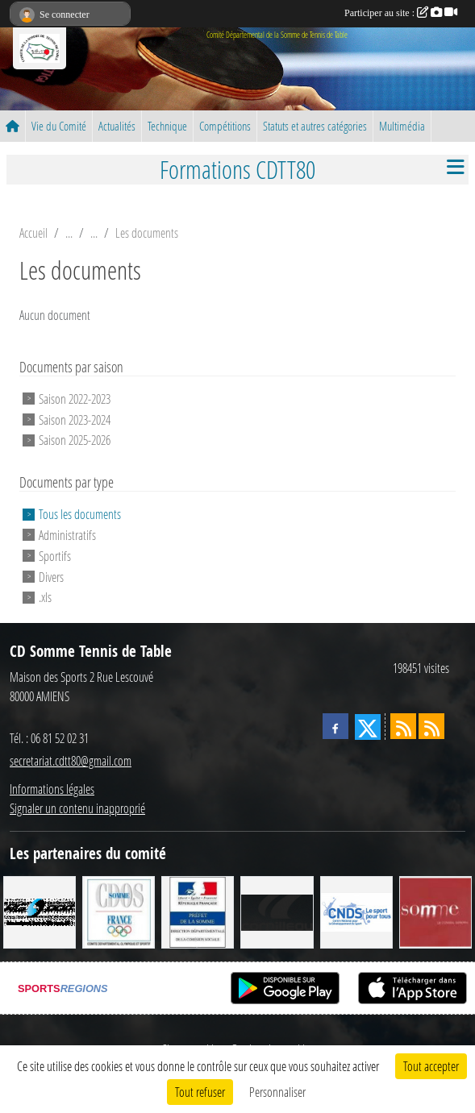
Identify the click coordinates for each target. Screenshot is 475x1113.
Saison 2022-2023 (74, 398)
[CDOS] (118, 911)
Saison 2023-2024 (74, 418)
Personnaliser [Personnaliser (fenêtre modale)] (277, 1091)
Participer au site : (400, 13)
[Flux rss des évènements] (431, 726)
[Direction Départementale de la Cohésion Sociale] (197, 911)
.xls (45, 596)
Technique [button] (167, 126)
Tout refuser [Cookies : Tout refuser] (200, 1091)
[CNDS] (356, 911)
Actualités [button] (116, 126)
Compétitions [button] (225, 126)
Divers (51, 575)
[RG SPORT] (39, 911)
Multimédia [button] (402, 126)
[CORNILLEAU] (276, 911)
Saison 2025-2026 (74, 439)
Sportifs (55, 555)
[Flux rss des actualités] (403, 726)
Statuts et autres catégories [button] (315, 126)
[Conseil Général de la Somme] (435, 911)
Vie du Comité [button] (58, 126)
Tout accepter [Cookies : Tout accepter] (431, 1065)
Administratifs (67, 534)
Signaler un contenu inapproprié (77, 807)
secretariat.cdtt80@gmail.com (70, 760)
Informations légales (52, 788)
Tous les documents (80, 513)
